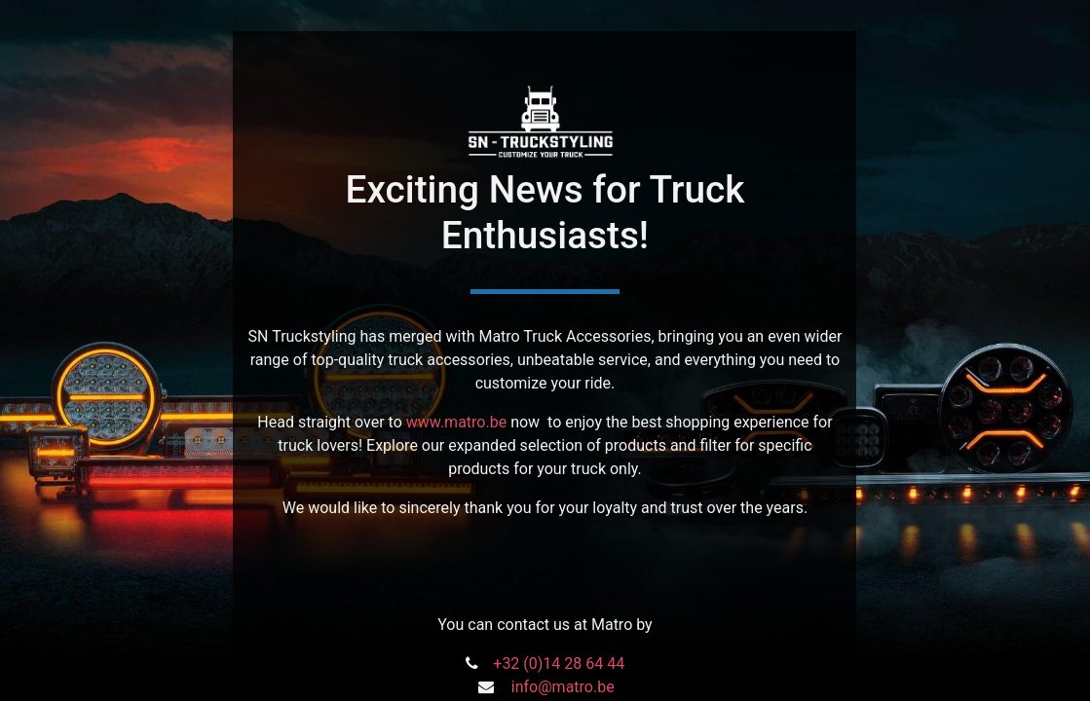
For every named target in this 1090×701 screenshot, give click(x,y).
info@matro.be (563, 687)
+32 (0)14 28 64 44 (558, 663)
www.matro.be (456, 422)
